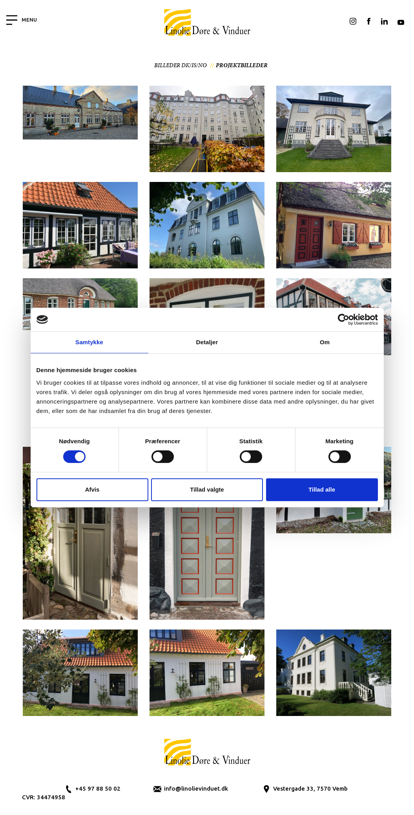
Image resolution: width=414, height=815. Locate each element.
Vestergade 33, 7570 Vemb (310, 788)
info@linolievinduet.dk (196, 788)
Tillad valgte (207, 489)
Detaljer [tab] (207, 342)
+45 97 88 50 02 (97, 788)
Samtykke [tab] (89, 342)
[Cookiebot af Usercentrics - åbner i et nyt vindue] (343, 319)
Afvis (92, 489)
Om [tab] (325, 342)
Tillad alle (321, 489)
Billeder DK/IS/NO (180, 65)
